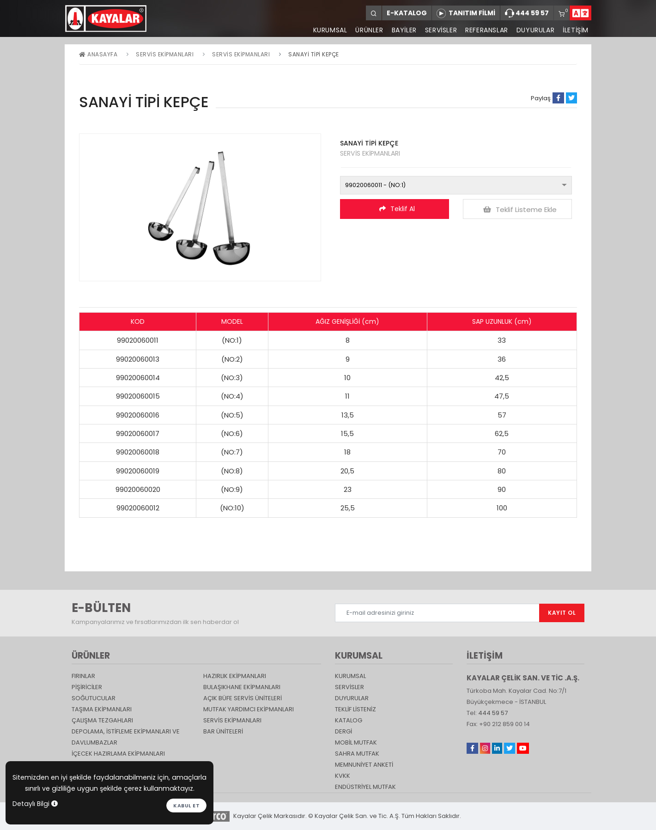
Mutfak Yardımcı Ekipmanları (248, 709)
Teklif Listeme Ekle (520, 209)
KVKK (342, 775)
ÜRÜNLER (369, 30)
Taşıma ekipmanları (102, 709)
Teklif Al (397, 208)
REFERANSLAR (486, 30)
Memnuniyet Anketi (364, 764)
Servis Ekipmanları (165, 54)
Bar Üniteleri (223, 731)
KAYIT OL (562, 613)
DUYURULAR (535, 30)
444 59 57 (527, 13)
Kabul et (186, 805)
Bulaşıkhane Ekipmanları (241, 687)
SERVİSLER (441, 30)
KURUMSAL (330, 30)
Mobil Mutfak (356, 742)
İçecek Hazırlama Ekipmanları (118, 753)
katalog (348, 720)
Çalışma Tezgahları (102, 720)
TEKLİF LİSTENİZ (355, 709)
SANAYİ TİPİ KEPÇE (313, 54)
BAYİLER (404, 30)
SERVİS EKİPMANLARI (241, 54)
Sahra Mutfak (357, 753)
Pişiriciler (87, 687)
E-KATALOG (407, 13)
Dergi (343, 731)
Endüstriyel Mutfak (365, 786)
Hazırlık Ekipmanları (234, 676)
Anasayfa (98, 54)
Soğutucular (93, 698)
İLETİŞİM (576, 30)
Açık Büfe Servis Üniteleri (242, 698)
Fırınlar (83, 676)
